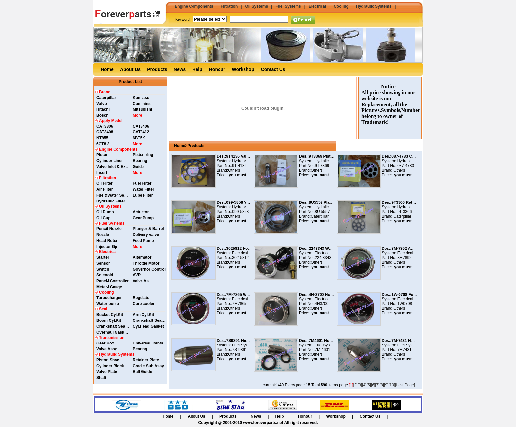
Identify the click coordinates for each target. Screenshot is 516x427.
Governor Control (149, 269)
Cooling (341, 6)
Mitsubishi (142, 109)
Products (157, 69)
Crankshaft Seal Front (117, 326)
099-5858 (240, 211)
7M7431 (404, 349)
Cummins (142, 103)
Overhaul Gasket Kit (115, 332)
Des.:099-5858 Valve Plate (241, 202)
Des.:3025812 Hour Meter (240, 248)
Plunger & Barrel (148, 228)
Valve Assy (106, 349)
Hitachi (103, 109)
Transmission (111, 337)
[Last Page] (405, 385)
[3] (360, 385)
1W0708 (404, 303)
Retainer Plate (146, 360)
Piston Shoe (107, 360)
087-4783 (405, 165)
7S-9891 (239, 349)
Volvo (101, 103)
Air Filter (104, 189)
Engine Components (194, 6)
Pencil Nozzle (109, 228)
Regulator (142, 298)
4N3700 (321, 303)
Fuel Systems (288, 6)
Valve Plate (106, 371)
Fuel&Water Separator (117, 195)
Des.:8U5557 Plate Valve (321, 202)
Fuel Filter (142, 183)
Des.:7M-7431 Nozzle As (404, 340)
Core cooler (144, 303)
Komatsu (141, 97)
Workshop (243, 69)
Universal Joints (148, 343)
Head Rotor (107, 240)
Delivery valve (146, 234)
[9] (386, 385)
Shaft (101, 377)
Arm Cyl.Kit (143, 314)
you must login (242, 175)
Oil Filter (104, 183)
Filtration (229, 6)
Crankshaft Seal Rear (152, 320)
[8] (382, 385)
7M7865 (239, 303)
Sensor (103, 263)
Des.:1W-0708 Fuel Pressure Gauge (415, 294)
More (137, 115)
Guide (138, 166)
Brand (105, 92)
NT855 (102, 138)
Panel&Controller (112, 281)
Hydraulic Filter (110, 201)
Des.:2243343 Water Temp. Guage (330, 248)
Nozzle (102, 234)
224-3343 (323, 257)
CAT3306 (104, 126)
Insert (101, 172)
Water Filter (143, 189)
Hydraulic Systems (373, 6)
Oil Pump (105, 212)
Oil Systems (256, 6)
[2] (355, 385)
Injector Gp (106, 246)
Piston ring (143, 155)
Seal (103, 309)
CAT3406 (141, 126)
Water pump (107, 303)
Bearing (140, 160)
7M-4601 (322, 349)
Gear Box (105, 343)
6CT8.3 (102, 144)
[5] (369, 385)
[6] (373, 385)
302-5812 (240, 257)
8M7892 (404, 257)
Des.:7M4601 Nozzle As (321, 340)
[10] (391, 385)
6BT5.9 (139, 138)
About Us (130, 69)
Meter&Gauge (109, 287)
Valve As (141, 281)
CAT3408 (104, 132)
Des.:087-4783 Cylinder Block (409, 156)
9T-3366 (404, 211)
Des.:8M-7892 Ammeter (403, 248)
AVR (137, 275)
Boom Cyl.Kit (108, 320)
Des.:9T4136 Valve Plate (239, 156)
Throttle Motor (146, 263)
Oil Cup (103, 218)
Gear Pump (143, 218)
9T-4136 (239, 165)
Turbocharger (109, 298)
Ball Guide (142, 371)
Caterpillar (106, 97)
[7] (377, 385)
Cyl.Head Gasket (148, 326)
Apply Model (110, 120)
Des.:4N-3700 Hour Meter (322, 294)
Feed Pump (143, 240)
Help (197, 69)
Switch (102, 269)
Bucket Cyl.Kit (109, 314)
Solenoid (104, 275)
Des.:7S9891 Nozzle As (238, 340)
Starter (102, 257)
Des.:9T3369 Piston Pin (321, 156)
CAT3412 (141, 132)
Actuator (141, 212)
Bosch (102, 115)
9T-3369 (322, 165)
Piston (102, 155)
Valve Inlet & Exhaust (116, 166)
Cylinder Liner (109, 160)
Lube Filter (143, 195)
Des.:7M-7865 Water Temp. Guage (248, 294)
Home (107, 69)
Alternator (142, 257)
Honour (217, 69)
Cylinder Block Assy (115, 366)
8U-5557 (322, 211)
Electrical (317, 6)
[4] (364, 385)
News (180, 69)
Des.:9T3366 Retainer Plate (407, 202)
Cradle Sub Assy (148, 366)
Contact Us (273, 69)
